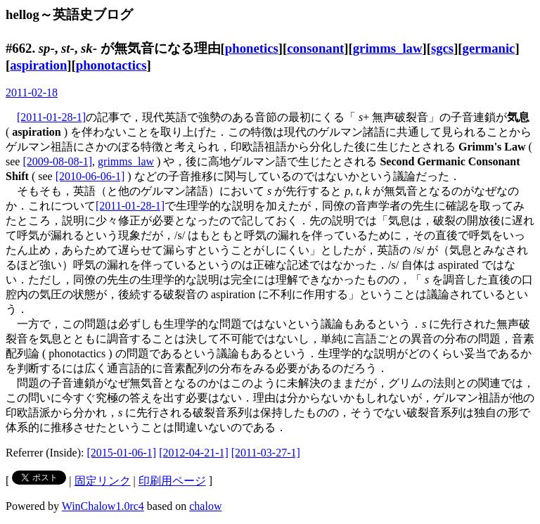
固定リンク (103, 481)
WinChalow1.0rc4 (103, 506)
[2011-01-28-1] (51, 117)
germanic (489, 48)
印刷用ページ (172, 481)
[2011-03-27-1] (265, 453)
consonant (315, 48)
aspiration (38, 65)
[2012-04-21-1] (194, 453)
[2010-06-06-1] (90, 176)
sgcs (442, 48)
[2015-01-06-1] (122, 453)
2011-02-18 (32, 92)
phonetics (251, 48)
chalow (205, 506)
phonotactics (111, 65)
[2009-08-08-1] (57, 161)
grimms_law (388, 48)
